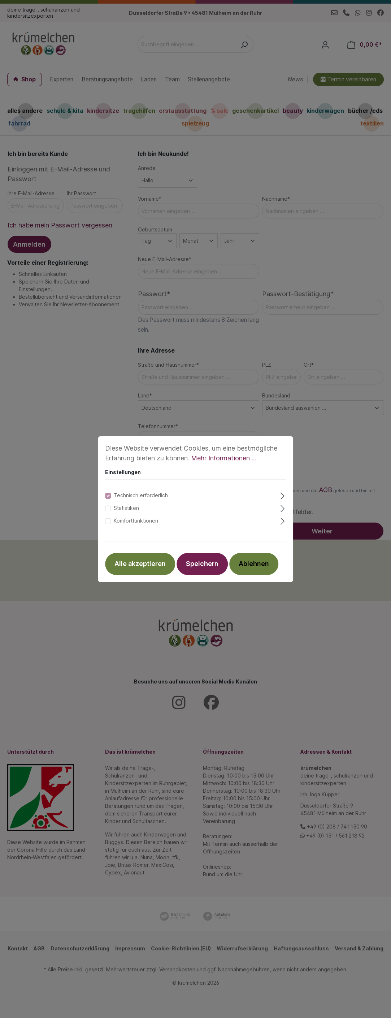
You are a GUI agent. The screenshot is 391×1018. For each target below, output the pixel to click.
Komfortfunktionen (136, 520)
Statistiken (126, 508)
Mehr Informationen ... (223, 458)
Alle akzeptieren (140, 563)
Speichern (202, 563)
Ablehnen (254, 563)
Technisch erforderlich (141, 495)
